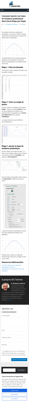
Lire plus (10, 300)
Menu (2, 10)
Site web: (4, 344)
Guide (23, 24)
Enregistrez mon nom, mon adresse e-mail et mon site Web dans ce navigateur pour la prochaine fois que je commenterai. (14, 353)
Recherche (21, 370)
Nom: (3, 330)
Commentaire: (6, 315)
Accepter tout (14, 390)
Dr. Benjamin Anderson (11, 24)
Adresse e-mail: (6, 337)
